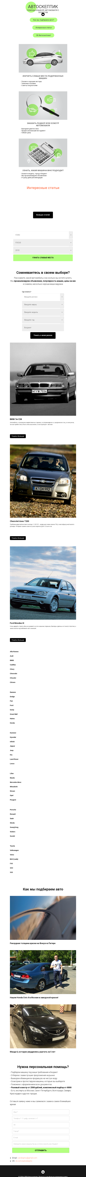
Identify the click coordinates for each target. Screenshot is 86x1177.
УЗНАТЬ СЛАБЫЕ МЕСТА (43, 260)
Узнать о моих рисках (43, 338)
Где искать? (26, 294)
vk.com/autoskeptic (23, 1163)
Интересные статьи (43, 190)
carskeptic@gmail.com (27, 1160)
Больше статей (43, 217)
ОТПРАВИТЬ (41, 1153)
